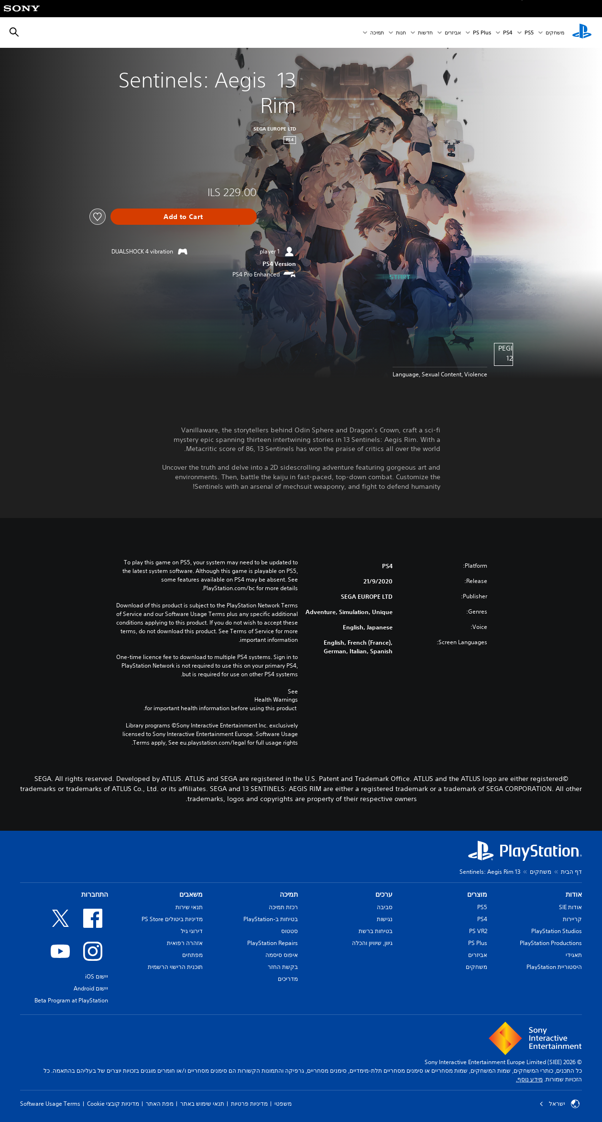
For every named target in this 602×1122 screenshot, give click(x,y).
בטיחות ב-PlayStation (270, 919)
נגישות (385, 919)
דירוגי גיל (192, 931)
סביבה (385, 907)
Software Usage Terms (50, 1104)
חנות (401, 32)
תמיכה (377, 32)
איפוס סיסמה (281, 955)
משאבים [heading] (191, 894)
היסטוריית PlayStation (554, 967)
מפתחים (192, 955)
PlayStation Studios (556, 931)
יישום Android (91, 988)
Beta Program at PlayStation (71, 1000)
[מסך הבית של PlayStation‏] (582, 32)
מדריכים (288, 979)
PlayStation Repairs (272, 943)
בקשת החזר (283, 967)
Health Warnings (276, 700)
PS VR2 (478, 931)
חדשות (425, 32)
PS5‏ (529, 32)
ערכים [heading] (384, 894)
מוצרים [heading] (477, 894)
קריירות (572, 919)
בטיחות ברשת (376, 931)
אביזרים (453, 32)
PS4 (508, 32)
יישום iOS (96, 976)
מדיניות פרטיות (249, 1104)
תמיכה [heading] (289, 894)
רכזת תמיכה (283, 907)
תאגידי (574, 955)
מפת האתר (160, 1104)
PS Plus (482, 32)
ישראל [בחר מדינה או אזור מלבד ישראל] (559, 1104)
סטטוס (289, 931)
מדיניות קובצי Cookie (113, 1104)
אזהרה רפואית (185, 943)
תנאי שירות (189, 907)
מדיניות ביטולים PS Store (172, 919)
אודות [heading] (574, 894)
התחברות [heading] (94, 894)
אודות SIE (570, 907)
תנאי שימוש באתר (202, 1104)
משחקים (555, 32)
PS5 (482, 907)
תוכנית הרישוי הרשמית (175, 967)
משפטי (283, 1104)
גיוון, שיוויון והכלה (372, 943)
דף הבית (571, 872)
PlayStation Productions (551, 943)
